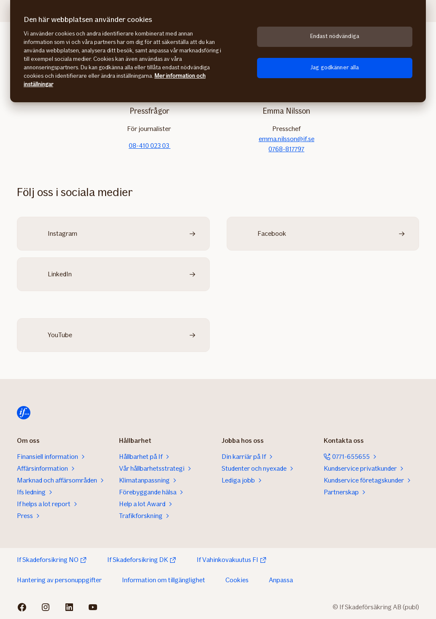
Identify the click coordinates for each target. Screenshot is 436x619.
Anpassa (281, 580)
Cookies (237, 580)
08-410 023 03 (150, 146)
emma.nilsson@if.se (286, 139)
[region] (218, 51)
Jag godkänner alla (334, 67)
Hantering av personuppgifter (59, 580)
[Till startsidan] (23, 413)
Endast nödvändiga (334, 36)
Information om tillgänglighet (163, 580)
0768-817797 (286, 149)
